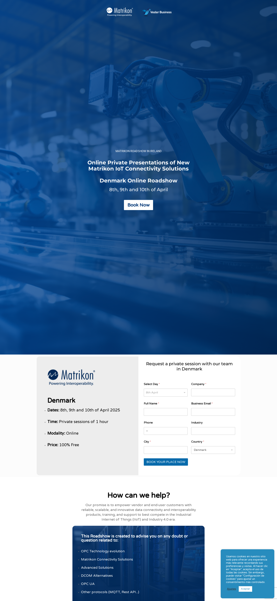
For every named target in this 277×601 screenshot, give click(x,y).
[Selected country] (146, 431)
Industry (197, 422)
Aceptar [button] (245, 588)
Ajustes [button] (231, 588)
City (147, 442)
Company (198, 384)
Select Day (152, 384)
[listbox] (166, 393)
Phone (148, 422)
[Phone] (166, 431)
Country (197, 442)
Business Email (202, 403)
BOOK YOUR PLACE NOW (165, 462)
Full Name (151, 403)
